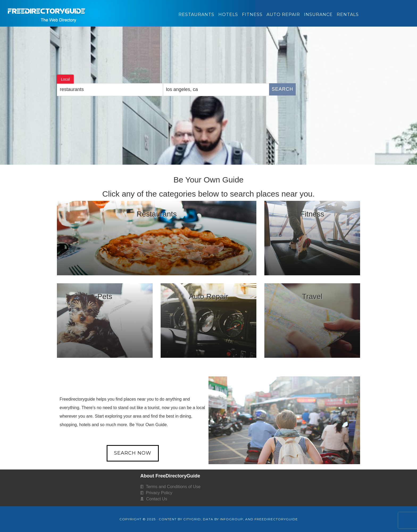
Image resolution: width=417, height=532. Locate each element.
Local (65, 79)
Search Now (132, 453)
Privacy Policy (159, 493)
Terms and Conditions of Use (173, 486)
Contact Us (156, 499)
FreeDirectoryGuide (120, 12)
